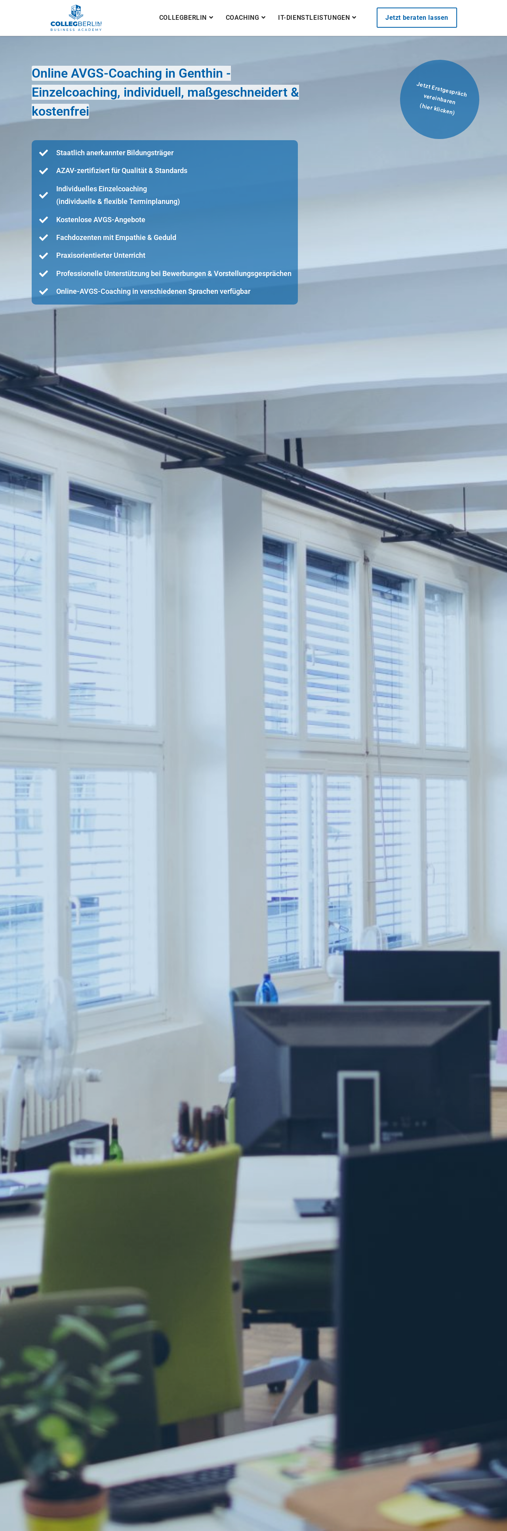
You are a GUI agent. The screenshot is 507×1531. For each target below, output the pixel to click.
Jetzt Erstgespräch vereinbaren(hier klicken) (441, 98)
